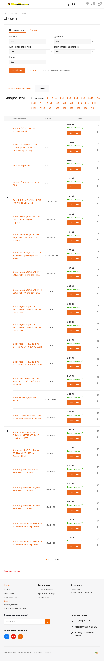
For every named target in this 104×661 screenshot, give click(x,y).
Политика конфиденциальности (81, 590)
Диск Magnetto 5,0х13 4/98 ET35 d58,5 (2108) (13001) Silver (27, 363)
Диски (7, 601)
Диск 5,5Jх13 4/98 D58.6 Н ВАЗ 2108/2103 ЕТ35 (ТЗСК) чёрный (27, 219)
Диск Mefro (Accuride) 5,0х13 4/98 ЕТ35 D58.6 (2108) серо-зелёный (26, 381)
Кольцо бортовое (21, 166)
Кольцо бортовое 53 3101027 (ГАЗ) (27, 183)
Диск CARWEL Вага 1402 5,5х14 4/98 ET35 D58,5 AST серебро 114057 (26, 435)
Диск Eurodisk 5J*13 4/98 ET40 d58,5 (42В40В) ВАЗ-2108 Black (27, 291)
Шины (7, 589)
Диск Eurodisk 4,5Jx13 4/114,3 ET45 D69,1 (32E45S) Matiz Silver (27, 255)
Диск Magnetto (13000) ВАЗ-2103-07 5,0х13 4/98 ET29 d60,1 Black (27, 309)
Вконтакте (6, 636)
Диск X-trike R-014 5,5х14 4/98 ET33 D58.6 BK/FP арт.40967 (27, 525)
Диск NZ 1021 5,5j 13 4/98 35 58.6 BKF (26, 399)
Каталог (8, 585)
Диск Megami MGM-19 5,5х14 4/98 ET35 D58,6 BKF (26, 507)
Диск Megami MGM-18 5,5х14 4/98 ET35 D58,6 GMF (26, 489)
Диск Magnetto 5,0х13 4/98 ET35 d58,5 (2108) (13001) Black (27, 345)
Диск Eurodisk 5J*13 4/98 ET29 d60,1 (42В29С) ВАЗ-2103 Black (27, 273)
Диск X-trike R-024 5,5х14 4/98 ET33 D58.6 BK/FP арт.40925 (27, 543)
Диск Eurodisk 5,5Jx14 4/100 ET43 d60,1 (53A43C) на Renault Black (26, 453)
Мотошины (9, 593)
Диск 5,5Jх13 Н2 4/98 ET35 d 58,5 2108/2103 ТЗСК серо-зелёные (26, 237)
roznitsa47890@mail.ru (86, 627)
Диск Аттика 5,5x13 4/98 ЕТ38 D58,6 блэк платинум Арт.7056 (27, 417)
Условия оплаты (45, 589)
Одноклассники (20, 636)
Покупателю (43, 585)
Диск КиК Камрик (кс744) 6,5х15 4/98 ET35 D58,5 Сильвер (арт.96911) (25, 148)
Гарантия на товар (46, 593)
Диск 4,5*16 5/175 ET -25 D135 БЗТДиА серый (27, 129)
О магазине (76, 585)
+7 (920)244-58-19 (84, 620)
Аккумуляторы (11, 605)
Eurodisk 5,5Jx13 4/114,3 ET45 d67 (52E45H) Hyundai (27, 201)
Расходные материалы (15, 608)
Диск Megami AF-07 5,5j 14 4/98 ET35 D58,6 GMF (25, 471)
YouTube (13, 636)
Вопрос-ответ (43, 597)
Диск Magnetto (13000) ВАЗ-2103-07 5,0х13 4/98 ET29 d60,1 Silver (27, 327)
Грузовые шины (11, 597)
